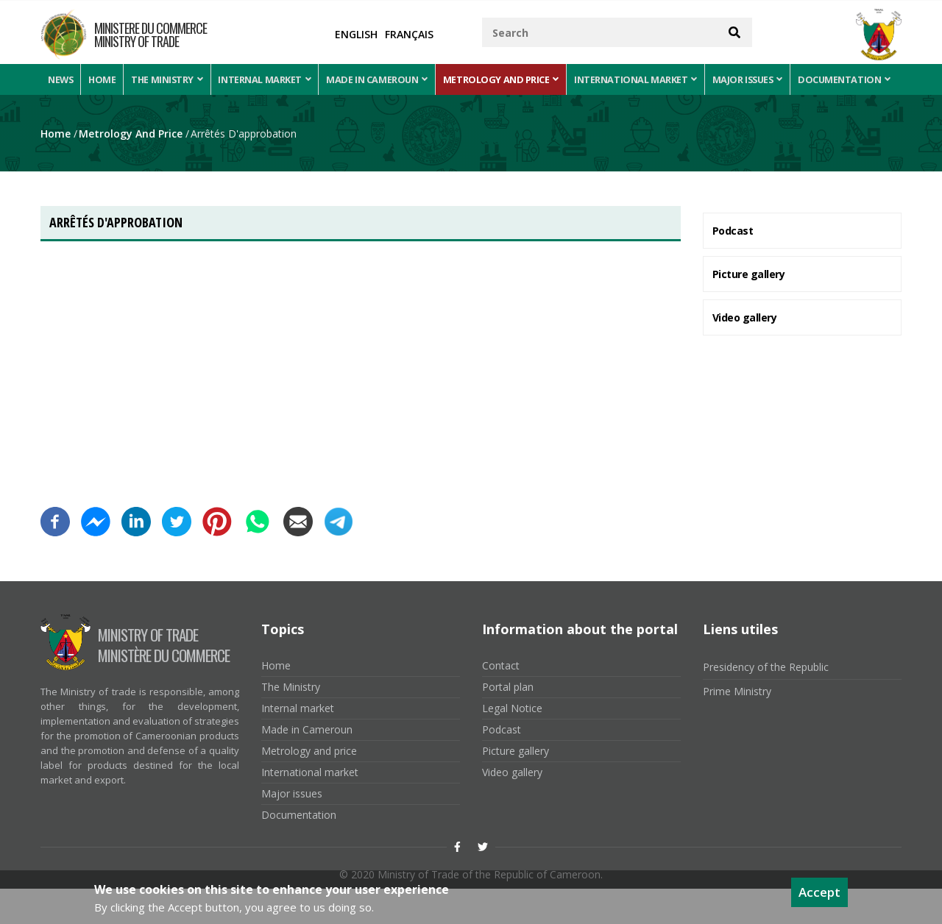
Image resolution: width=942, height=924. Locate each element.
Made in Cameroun (384, 80)
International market (643, 80)
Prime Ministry (737, 726)
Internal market (271, 80)
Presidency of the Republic (766, 702)
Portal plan (508, 722)
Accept (819, 892)
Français (409, 34)
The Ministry (172, 80)
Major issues (756, 80)
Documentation (95, 113)
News (61, 80)
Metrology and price (508, 80)
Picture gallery (748, 309)
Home (105, 80)
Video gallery (744, 352)
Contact (501, 701)
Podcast (733, 265)
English (356, 34)
